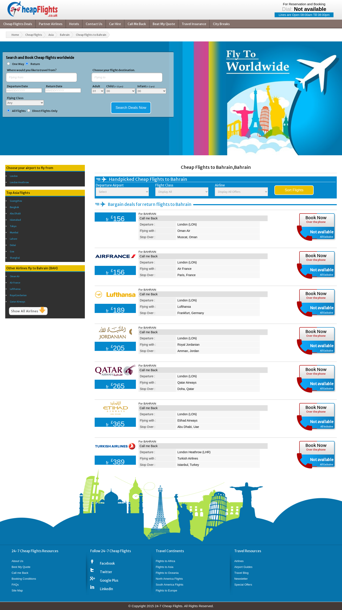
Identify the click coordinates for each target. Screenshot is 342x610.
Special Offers (243, 584)
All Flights (19, 111)
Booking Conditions (24, 578)
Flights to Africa (165, 561)
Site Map (17, 590)
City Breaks (221, 24)
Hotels (74, 24)
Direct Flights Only (44, 111)
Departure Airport (110, 185)
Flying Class (15, 98)
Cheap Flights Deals (17, 24)
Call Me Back (137, 24)
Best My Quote (21, 567)
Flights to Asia (164, 567)
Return (35, 64)
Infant (145, 86)
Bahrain (65, 34)
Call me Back (148, 218)
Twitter (106, 572)
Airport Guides (243, 567)
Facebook (107, 563)
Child (114, 86)
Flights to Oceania (167, 572)
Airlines (239, 561)
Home (15, 34)
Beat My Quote (164, 24)
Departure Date (17, 86)
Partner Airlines (50, 24)
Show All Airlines (28, 311)
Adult (96, 86)
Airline (220, 185)
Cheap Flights (33, 34)
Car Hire (115, 24)
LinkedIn (106, 589)
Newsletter (241, 578)
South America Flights (169, 584)
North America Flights (169, 578)
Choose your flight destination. (113, 70)
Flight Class (164, 185)
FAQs (15, 584)
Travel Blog (241, 572)
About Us (17, 561)
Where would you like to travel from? (31, 70)
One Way (18, 64)
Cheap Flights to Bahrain (91, 34)
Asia (51, 34)
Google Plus (109, 580)
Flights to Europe (166, 590)
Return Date (54, 86)
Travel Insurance (194, 24)
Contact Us (94, 24)
